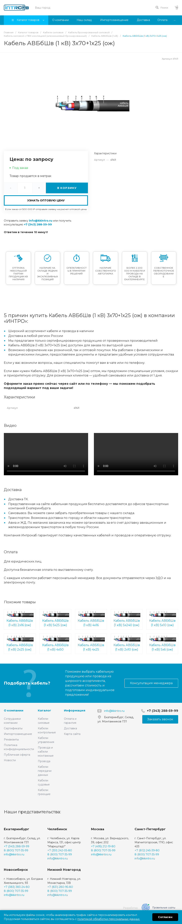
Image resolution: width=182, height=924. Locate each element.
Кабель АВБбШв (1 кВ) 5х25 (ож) (55, 619)
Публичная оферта (17, 754)
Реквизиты (11, 739)
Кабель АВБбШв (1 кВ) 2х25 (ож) (20, 643)
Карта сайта (72, 734)
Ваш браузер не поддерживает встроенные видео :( (46, 454)
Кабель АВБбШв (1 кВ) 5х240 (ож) (127, 619)
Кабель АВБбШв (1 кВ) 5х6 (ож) (162, 643)
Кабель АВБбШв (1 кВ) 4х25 (91, 643)
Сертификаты (13, 728)
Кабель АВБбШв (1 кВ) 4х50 (55, 643)
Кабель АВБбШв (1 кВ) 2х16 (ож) (20, 619)
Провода (44, 761)
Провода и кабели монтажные (46, 751)
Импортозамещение (18, 734)
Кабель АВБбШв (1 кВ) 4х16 (91, 619)
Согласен (165, 917)
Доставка (70, 728)
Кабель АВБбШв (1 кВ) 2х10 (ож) (127, 643)
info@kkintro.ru (40, 220)
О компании (13, 710)
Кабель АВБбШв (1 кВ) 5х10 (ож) (162, 619)
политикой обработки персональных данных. (108, 919)
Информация (74, 710)
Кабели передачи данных (44, 771)
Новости (10, 760)
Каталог (44, 710)
